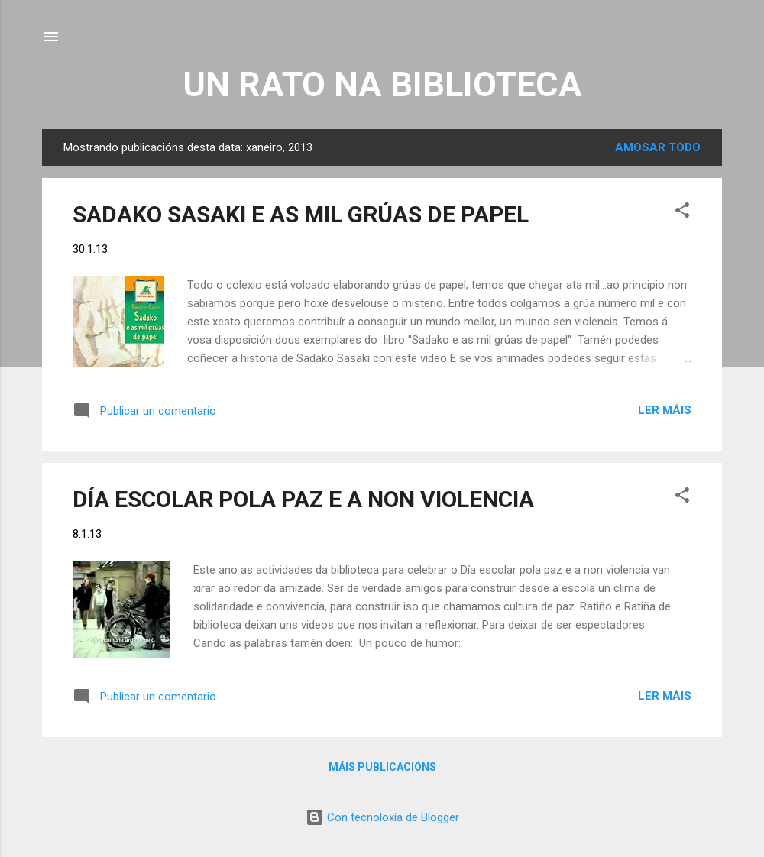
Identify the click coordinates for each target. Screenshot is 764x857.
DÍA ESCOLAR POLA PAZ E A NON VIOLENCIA (303, 499)
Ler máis (664, 410)
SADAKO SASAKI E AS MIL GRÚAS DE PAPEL (301, 214)
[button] (682, 213)
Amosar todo (658, 147)
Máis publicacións (382, 767)
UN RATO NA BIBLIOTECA (382, 84)
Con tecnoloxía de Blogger (382, 817)
